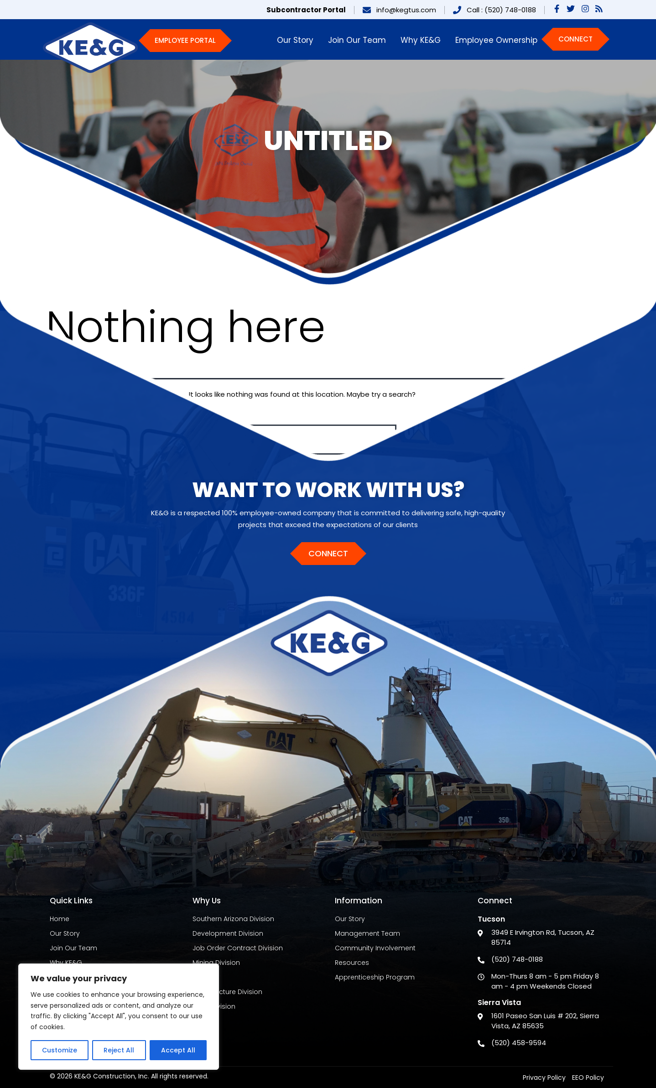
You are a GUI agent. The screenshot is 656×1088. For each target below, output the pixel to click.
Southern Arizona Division (233, 918)
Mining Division (216, 962)
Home (59, 918)
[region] (118, 1017)
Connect (575, 39)
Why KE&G (421, 40)
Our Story (295, 40)
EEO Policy (588, 1077)
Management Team (367, 933)
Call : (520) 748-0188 (501, 10)
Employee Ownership (496, 40)
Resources (352, 962)
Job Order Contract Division (238, 948)
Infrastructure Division (227, 991)
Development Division (228, 933)
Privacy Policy (544, 1077)
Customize (59, 1050)
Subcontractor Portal (306, 10)
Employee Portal (185, 40)
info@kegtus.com (406, 10)
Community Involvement (375, 948)
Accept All (178, 1050)
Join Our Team (357, 40)
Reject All (119, 1050)
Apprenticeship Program (375, 977)
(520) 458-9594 (518, 1042)
